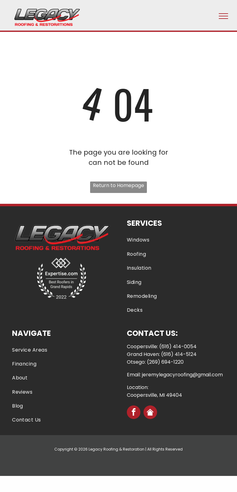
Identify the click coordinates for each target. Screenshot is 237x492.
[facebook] (133, 413)
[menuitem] (176, 240)
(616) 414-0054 (178, 346)
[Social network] (150, 413)
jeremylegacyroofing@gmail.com (182, 374)
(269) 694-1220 (165, 362)
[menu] (223, 16)
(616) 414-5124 (179, 354)
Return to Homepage (118, 185)
